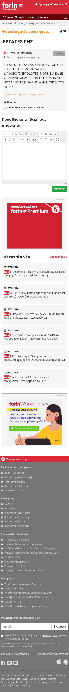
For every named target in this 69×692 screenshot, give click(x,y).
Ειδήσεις (8, 17)
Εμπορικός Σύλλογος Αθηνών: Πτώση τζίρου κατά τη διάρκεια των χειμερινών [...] (34, 315)
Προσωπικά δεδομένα (39, 682)
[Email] (26, 626)
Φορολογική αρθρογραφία (18, 477)
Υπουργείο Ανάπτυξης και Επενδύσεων (25, 570)
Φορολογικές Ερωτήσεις (23, 23)
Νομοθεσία (23, 17)
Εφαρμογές (7, 578)
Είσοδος (56, 4)
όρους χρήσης (51, 635)
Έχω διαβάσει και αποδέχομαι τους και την (36, 637)
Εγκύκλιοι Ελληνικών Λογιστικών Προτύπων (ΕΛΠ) (29, 548)
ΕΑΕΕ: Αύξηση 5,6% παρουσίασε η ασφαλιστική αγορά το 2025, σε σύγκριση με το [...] (34, 357)
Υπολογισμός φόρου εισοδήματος (22, 584)
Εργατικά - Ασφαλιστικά (31, 94)
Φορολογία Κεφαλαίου (16, 561)
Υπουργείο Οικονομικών (17, 539)
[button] (5, 134)
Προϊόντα (22, 678)
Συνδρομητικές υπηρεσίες (16, 467)
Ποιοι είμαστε (48, 678)
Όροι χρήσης (8, 678)
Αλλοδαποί (10, 94)
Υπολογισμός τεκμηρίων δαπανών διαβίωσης (28, 592)
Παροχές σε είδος (13, 588)
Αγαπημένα (10, 508)
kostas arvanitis (21, 52)
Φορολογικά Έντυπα (15, 521)
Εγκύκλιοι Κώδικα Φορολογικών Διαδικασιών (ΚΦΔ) (31, 552)
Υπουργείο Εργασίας (15, 566)
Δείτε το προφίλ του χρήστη (22, 57)
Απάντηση (60, 189)
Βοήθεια (20, 682)
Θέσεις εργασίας (21, 685)
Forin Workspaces (13, 490)
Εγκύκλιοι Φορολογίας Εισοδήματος (23, 544)
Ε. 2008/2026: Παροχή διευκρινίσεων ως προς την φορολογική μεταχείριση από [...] (34, 273)
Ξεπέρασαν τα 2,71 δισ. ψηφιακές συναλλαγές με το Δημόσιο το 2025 (27, 379)
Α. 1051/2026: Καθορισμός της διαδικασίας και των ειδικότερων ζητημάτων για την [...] (34, 294)
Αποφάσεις (40, 17)
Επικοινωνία (7, 682)
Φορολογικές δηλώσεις (16, 486)
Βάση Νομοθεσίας (14, 472)
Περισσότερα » (58, 256)
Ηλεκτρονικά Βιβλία (14, 481)
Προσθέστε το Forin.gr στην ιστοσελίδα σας (27, 606)
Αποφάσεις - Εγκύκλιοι (14, 534)
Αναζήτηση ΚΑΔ (12, 601)
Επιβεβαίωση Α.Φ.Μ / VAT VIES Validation (25, 597)
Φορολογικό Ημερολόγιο (17, 517)
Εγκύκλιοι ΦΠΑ (12, 557)
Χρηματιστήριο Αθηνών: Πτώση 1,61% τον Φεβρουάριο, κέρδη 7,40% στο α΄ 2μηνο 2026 (32, 336)
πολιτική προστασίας (16, 638)
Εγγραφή (42, 4)
